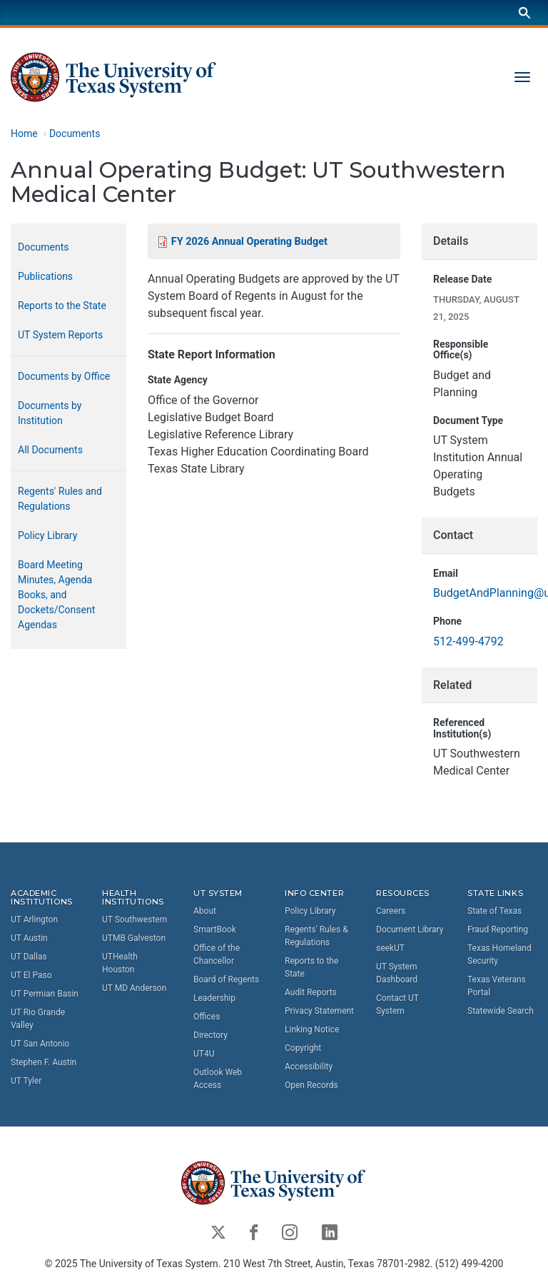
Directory (210, 1035)
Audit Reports (311, 992)
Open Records (311, 1085)
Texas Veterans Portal (496, 985)
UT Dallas (29, 957)
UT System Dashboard (396, 973)
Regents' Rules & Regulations (316, 935)
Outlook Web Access (217, 1078)
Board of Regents (226, 979)
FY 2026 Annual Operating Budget (249, 242)
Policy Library (47, 535)
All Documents (50, 449)
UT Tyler (26, 1082)
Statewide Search (500, 1011)
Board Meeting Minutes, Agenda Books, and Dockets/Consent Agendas (56, 594)
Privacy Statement (319, 1011)
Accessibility (309, 1067)
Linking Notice (312, 1029)
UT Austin (29, 939)
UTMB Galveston (134, 939)
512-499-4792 (468, 641)
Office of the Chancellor (216, 954)
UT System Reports (60, 335)
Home (24, 133)
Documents (74, 133)
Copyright (303, 1048)
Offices (206, 1017)
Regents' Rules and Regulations (60, 498)
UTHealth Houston (120, 963)
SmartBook (214, 929)
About (204, 911)
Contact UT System (397, 1004)
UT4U (203, 1054)
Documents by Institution (49, 413)
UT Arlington (34, 920)
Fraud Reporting (497, 929)
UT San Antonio (40, 1044)
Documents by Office (64, 376)
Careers (390, 911)
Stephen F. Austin (43, 1063)
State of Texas (494, 911)
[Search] (524, 12)
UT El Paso (31, 976)
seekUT (390, 948)
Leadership (214, 998)
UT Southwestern (134, 920)
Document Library (409, 929)
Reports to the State (62, 305)
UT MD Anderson (134, 989)
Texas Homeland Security (499, 954)
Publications (45, 276)
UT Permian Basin (44, 994)
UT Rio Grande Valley (38, 1019)
